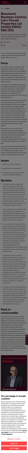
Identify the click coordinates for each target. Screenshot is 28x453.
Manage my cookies (14, 440)
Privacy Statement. (7, 435)
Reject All (14, 445)
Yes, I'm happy (14, 450)
